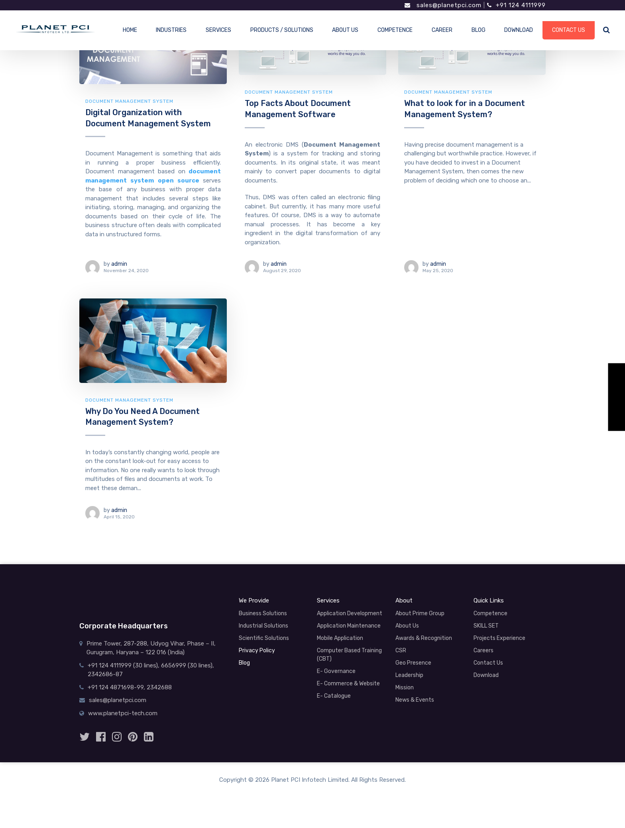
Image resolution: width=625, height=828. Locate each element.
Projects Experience (499, 638)
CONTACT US (568, 30)
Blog (244, 662)
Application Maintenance (349, 625)
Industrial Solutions (263, 625)
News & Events (414, 700)
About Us (407, 625)
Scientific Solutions (264, 638)
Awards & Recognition (423, 638)
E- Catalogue (334, 696)
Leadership (409, 675)
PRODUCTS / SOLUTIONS (281, 30)
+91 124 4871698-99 (115, 687)
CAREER (442, 30)
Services (328, 600)
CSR (400, 650)
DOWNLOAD (518, 30)
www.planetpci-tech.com (122, 713)
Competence (490, 613)
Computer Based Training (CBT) (349, 654)
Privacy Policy (257, 650)
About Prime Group (419, 613)
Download (486, 675)
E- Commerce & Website (348, 683)
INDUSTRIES (171, 30)
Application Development (349, 613)
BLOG (478, 30)
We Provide (254, 600)
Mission (404, 687)
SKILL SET (486, 625)
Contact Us (488, 662)
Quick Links (489, 600)
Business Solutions (263, 613)
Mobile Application (340, 638)
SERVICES (218, 30)
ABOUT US (345, 30)
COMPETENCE (395, 30)
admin (119, 264)
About (404, 600)
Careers (483, 650)
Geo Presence (413, 662)
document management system (129, 101)
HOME (130, 30)
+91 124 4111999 (516, 5)
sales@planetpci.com (443, 5)
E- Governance (336, 671)
